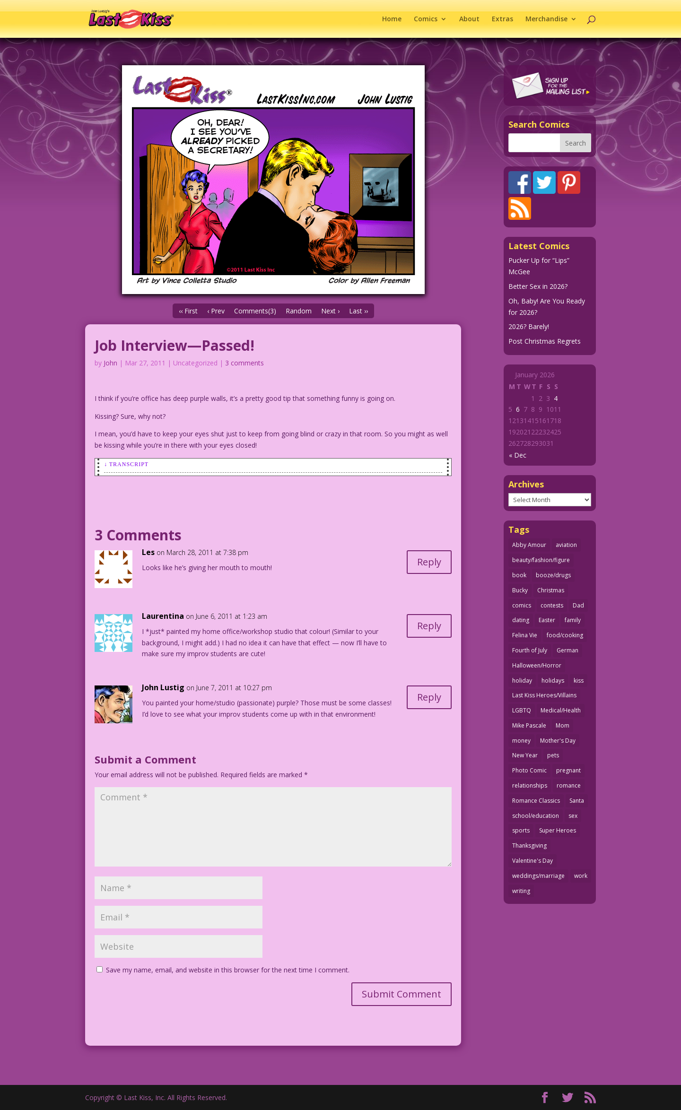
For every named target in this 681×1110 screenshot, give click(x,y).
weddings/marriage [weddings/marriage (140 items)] (538, 876)
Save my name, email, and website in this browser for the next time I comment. (227, 969)
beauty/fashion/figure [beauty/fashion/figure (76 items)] (541, 560)
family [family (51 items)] (573, 620)
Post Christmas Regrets (544, 341)
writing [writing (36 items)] (521, 891)
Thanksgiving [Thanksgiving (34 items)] (529, 845)
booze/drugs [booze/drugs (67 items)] (553, 575)
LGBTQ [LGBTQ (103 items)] (521, 710)
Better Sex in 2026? (538, 286)
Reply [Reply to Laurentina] (429, 625)
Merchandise (546, 19)
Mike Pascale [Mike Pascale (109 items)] (529, 725)
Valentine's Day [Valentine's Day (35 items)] (532, 861)
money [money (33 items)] (521, 741)
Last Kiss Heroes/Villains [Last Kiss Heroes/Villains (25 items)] (544, 695)
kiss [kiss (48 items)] (579, 680)
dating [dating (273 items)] (520, 620)
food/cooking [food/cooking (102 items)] (565, 635)
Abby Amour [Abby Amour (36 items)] (529, 545)
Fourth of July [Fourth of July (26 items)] (529, 650)
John (110, 362)
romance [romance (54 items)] (569, 785)
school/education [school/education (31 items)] (535, 816)
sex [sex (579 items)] (572, 816)
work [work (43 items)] (580, 876)
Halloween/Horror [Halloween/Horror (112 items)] (536, 665)
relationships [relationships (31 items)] (529, 785)
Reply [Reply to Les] (429, 561)
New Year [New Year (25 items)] (525, 755)
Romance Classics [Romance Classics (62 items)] (536, 801)
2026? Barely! (528, 326)
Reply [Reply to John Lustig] (429, 697)
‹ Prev (216, 310)
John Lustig (163, 687)
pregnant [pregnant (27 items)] (568, 770)
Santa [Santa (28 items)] (576, 801)
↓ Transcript (126, 464)
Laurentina (163, 616)
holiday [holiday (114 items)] (522, 680)
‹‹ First (188, 310)
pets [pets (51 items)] (553, 755)
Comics (425, 19)
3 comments (244, 362)
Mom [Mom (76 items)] (562, 725)
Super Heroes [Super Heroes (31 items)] (557, 830)
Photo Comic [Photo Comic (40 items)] (529, 770)
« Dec (517, 455)
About (469, 19)
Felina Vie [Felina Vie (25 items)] (524, 635)
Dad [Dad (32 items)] (578, 605)
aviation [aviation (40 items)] (566, 545)
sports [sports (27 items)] (521, 830)
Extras (502, 19)
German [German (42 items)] (567, 650)
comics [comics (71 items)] (521, 605)
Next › (330, 310)
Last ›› (358, 310)
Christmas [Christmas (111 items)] (550, 590)
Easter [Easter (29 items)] (547, 620)
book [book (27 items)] (519, 575)
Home (392, 19)
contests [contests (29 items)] (552, 605)
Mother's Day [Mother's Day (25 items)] (558, 741)
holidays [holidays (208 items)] (552, 680)
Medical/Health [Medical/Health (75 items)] (561, 710)
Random (299, 310)
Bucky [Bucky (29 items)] (520, 590)
